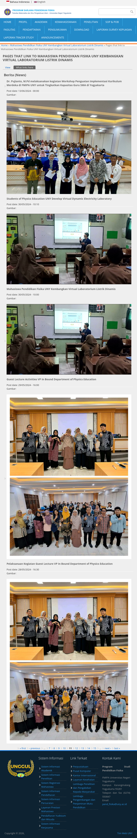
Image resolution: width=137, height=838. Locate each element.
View (7, 67)
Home (4, 45)
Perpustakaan (80, 766)
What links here (25, 67)
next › (108, 748)
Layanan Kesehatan (84, 779)
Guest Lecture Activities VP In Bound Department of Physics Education (51, 379)
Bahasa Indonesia (17, 1)
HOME (7, 22)
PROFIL (23, 22)
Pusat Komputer (82, 771)
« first (23, 748)
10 (64, 748)
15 (94, 748)
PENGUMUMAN (57, 29)
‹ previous (34, 748)
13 (82, 748)
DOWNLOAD (81, 29)
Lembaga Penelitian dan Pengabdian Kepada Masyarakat (84, 787)
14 (88, 748)
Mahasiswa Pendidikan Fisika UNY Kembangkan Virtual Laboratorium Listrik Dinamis (56, 45)
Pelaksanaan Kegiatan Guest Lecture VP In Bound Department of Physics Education (59, 563)
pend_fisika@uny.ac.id (114, 804)
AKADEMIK (41, 22)
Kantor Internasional (84, 775)
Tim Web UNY (124, 833)
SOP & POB (112, 22)
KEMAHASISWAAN (65, 22)
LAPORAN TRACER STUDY (19, 37)
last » (117, 748)
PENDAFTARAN (32, 29)
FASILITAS (9, 29)
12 (76, 748)
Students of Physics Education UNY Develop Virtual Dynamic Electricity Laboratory (59, 198)
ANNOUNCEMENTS (52, 37)
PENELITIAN (91, 22)
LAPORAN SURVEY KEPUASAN (114, 29)
